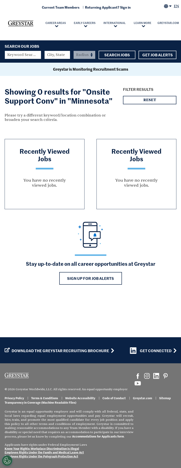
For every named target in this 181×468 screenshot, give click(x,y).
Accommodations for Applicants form (98, 436)
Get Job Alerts (157, 55)
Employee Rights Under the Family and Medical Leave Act (44, 452)
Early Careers (84, 23)
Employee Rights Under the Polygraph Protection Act (41, 456)
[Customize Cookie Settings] (7, 460)
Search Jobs (117, 55)
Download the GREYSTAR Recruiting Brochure (57, 350)
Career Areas (55, 23)
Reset (149, 137)
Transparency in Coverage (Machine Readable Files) (40, 402)
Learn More (142, 23)
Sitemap (165, 398)
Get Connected (151, 350)
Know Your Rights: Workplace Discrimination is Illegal (42, 448)
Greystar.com (142, 398)
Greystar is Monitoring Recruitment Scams (90, 106)
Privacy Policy (14, 398)
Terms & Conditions (44, 398)
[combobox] (57, 55)
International (114, 23)
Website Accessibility (80, 398)
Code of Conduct (114, 398)
